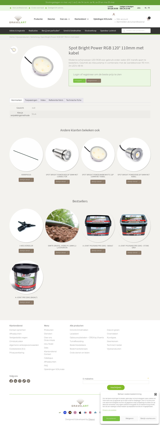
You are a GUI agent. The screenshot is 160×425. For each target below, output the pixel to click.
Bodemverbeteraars (79, 349)
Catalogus (48, 358)
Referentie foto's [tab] (56, 100)
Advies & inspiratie (17, 30)
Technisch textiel (114, 345)
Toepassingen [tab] (31, 100)
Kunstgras (111, 338)
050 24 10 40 (127, 8)
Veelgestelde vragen (18, 338)
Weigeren (130, 418)
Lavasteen (74, 334)
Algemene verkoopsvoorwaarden (24, 345)
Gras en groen (113, 330)
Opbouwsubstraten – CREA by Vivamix (87, 338)
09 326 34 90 (113, 8)
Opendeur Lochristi (108, 30)
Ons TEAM (48, 344)
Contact (47, 354)
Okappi (91, 419)
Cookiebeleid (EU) (17, 349)
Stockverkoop (90, 30)
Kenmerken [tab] (16, 100)
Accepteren (111, 418)
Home (12, 37)
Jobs (138, 8)
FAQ (46, 366)
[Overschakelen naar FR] (149, 8)
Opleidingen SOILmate (102, 19)
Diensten (51, 19)
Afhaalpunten (15, 334)
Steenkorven (112, 341)
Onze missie (49, 340)
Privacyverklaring (16, 353)
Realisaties (33, 30)
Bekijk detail (26, 180)
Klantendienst (80, 19)
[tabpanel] (42, 66)
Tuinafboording (77, 341)
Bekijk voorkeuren (147, 418)
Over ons (63, 19)
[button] (155, 394)
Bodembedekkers (78, 345)
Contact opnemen (17, 330)
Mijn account (122, 19)
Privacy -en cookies (109, 410)
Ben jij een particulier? (51, 30)
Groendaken (112, 334)
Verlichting (35, 37)
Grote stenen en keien (80, 353)
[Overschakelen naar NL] (146, 8)
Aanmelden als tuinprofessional (130, 22)
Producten (38, 19)
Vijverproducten (22, 37)
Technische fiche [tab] (73, 100)
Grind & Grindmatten (72, 30)
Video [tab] (43, 100)
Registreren (94, 81)
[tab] (13, 49)
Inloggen (79, 81)
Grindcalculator (16, 341)
